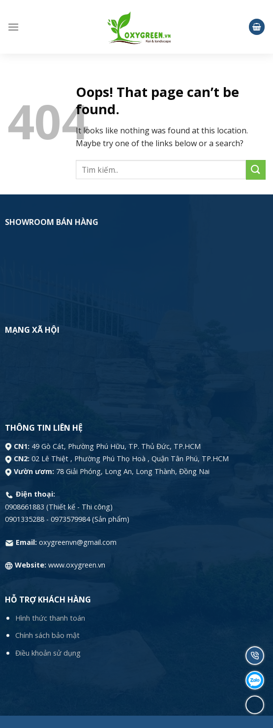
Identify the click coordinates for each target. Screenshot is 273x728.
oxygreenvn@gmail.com (78, 542)
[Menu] (13, 27)
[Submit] (256, 169)
